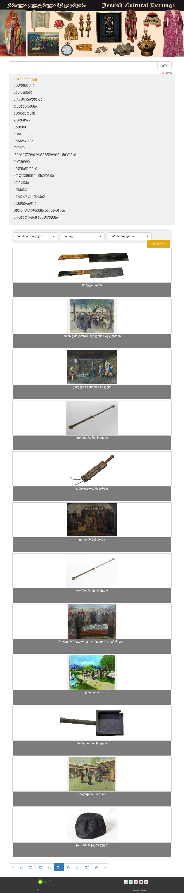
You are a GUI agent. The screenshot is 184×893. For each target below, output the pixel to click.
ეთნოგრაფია (25, 204)
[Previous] (13, 867)
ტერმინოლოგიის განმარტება (39, 211)
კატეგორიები (25, 80)
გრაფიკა (21, 183)
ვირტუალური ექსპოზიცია (36, 218)
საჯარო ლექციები (29, 197)
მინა (17, 134)
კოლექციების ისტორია (34, 176)
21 (31, 867)
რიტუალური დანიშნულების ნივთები (45, 155)
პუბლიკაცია (24, 86)
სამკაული (22, 190)
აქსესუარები (24, 113)
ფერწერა (22, 120)
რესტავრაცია (25, 107)
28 (96, 867)
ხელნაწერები (25, 169)
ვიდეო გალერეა (28, 100)
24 (59, 867)
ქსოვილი (22, 162)
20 (21, 867)
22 (40, 867)
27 (87, 867)
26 (78, 867)
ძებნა (164, 65)
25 (68, 867)
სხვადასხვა (23, 141)
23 (49, 867)
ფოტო (19, 148)
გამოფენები (24, 93)
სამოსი (20, 127)
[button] (35, 236)
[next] (105, 867)
